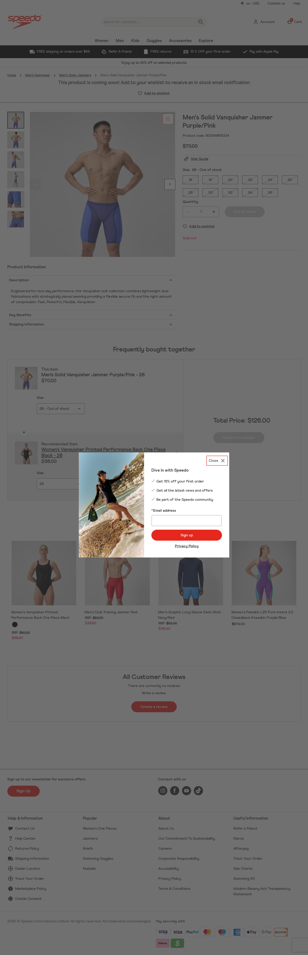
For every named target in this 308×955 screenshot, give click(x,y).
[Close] (217, 461)
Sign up (187, 535)
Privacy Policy (187, 546)
